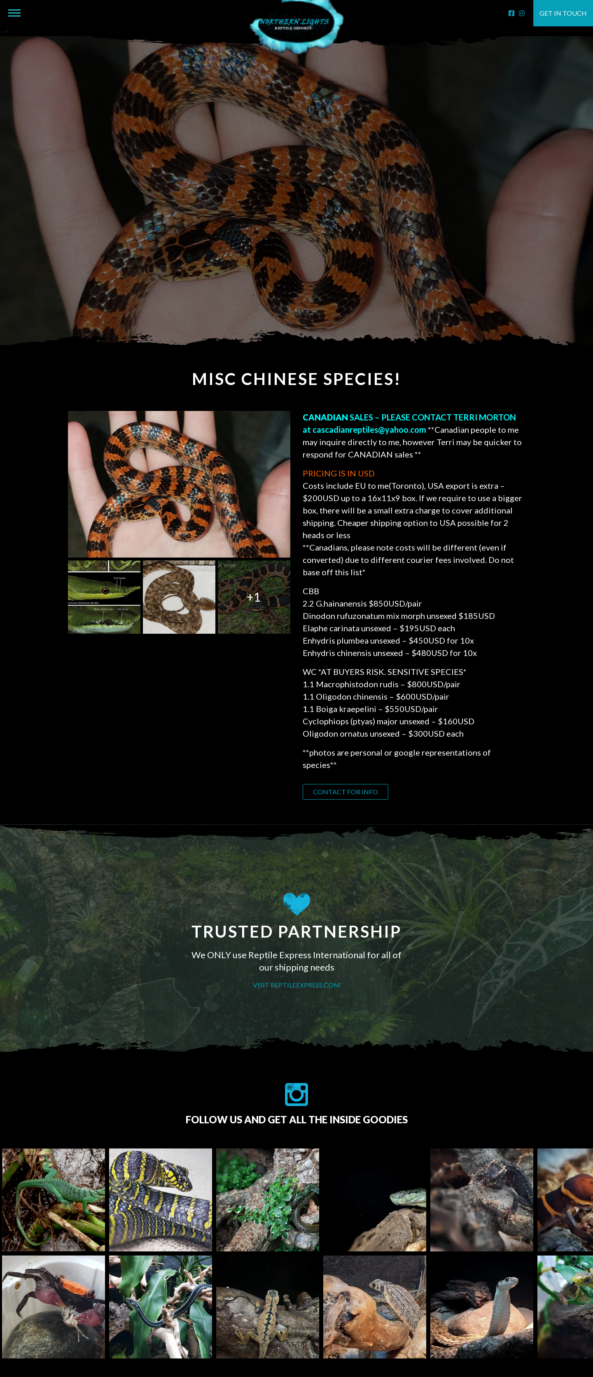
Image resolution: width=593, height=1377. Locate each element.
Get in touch (563, 13)
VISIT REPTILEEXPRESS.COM (296, 985)
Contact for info (345, 792)
